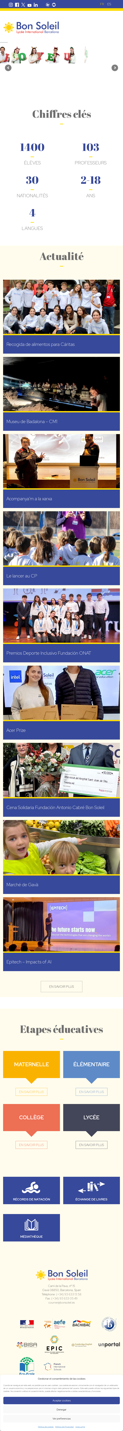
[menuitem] (102, 4)
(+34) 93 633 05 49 (64, 1298)
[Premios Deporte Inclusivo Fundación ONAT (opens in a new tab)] (61, 625)
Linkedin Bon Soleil (36, 5)
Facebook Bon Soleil (17, 5)
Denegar (61, 1409)
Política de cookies (46, 1426)
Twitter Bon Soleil (23, 5)
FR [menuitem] (102, 4)
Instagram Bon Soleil (11, 5)
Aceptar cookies (62, 1400)
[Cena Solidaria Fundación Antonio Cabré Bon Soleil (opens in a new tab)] (61, 780)
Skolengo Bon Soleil (54, 5)
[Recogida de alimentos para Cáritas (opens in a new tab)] (61, 317)
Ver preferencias (62, 1418)
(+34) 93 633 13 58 (68, 1294)
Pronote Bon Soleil (48, 5)
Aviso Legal (80, 1426)
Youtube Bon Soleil (29, 5)
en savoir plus (61, 986)
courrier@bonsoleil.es (61, 1302)
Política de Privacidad (64, 1426)
